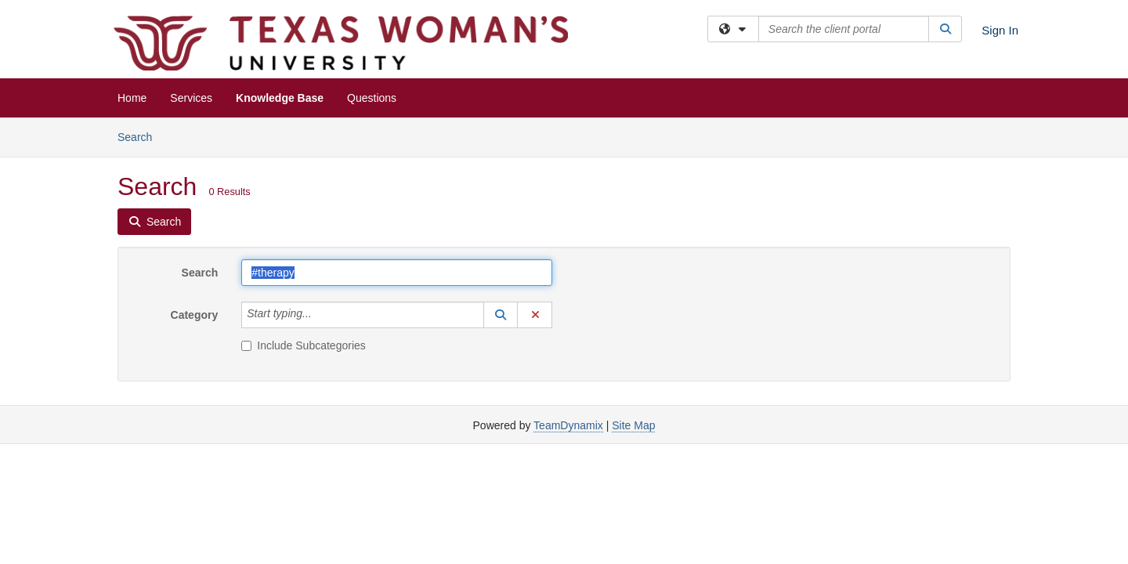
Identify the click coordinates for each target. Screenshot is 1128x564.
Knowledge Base (280, 98)
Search (141, 135)
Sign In (1000, 30)
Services (191, 98)
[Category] (320, 315)
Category (195, 315)
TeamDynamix (568, 425)
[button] (500, 315)
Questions (371, 98)
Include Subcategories (303, 345)
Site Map (633, 425)
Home (132, 98)
